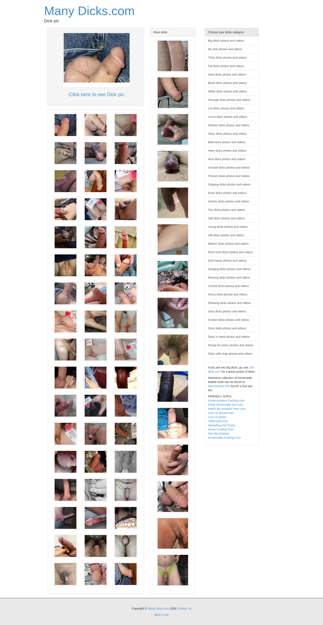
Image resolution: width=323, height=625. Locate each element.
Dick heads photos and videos (227, 260)
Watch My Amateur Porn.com (227, 408)
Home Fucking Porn (221, 429)
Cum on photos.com (221, 413)
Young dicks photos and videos (228, 226)
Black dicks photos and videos (227, 83)
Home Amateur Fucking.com (226, 400)
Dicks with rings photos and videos (230, 353)
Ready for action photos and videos (230, 345)
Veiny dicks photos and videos (227, 133)
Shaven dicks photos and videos (228, 125)
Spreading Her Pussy (221, 425)
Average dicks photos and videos (229, 100)
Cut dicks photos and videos (226, 108)
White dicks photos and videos (227, 91)
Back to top (161, 614)
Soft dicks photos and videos (226, 218)
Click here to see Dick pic (96, 94)
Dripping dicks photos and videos (229, 184)
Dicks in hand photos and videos (229, 336)
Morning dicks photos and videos (229, 277)
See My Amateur (218, 433)
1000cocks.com (218, 421)
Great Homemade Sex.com (225, 404)
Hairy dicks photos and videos (227, 150)
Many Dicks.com (89, 11)
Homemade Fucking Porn (224, 437)
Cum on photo (217, 417)
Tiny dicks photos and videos (226, 209)
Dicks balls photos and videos (227, 328)
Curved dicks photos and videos (228, 286)
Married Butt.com (219, 386)
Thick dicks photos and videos (227, 57)
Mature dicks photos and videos (228, 243)
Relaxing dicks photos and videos (229, 303)
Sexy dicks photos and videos (227, 311)
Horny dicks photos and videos (227, 294)
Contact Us (184, 608)
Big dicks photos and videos (226, 40)
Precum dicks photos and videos (229, 176)
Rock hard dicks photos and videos (230, 252)
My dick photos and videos (225, 49)
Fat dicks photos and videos (226, 66)
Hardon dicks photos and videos (228, 201)
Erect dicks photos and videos (227, 193)
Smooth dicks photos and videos (229, 167)
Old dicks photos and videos (226, 235)
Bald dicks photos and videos (226, 142)
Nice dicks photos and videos (226, 159)
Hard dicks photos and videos (227, 74)
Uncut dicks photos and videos (227, 116)
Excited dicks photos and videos (228, 319)
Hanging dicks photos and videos (229, 269)
